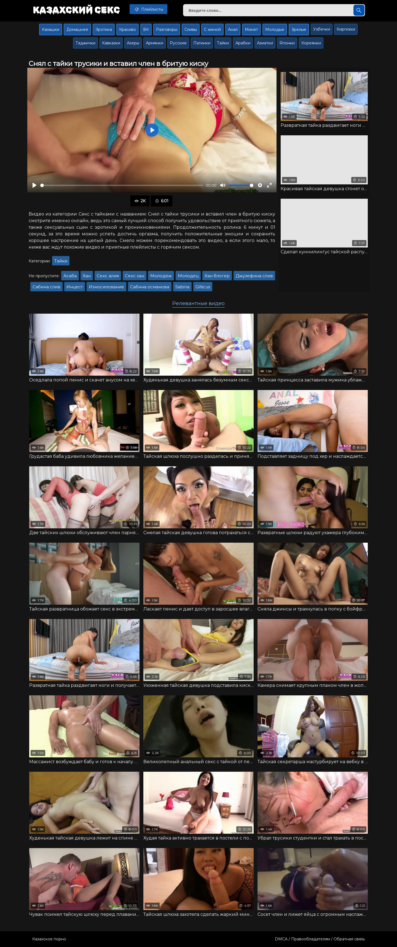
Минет (251, 29)
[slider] (121, 185)
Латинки (201, 43)
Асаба (70, 275)
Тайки (223, 43)
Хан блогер (217, 275)
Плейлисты (148, 9)
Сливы (190, 29)
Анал (233, 29)
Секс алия (108, 275)
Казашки (50, 29)
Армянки (154, 43)
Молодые (274, 29)
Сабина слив (46, 286)
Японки (287, 43)
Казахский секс (76, 10)
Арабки (242, 43)
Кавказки (111, 43)
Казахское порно (49, 939)
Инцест (74, 286)
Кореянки (311, 43)
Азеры (133, 43)
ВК (146, 29)
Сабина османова (149, 286)
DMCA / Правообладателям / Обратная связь (320, 939)
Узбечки (321, 29)
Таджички (85, 43)
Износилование (106, 286)
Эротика (103, 29)
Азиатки (265, 43)
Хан (87, 275)
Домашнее (77, 29)
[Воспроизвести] (34, 185)
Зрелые (298, 29)
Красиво (127, 29)
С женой (212, 29)
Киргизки (346, 29)
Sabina (182, 286)
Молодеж (161, 275)
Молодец (188, 275)
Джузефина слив (254, 275)
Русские (178, 43)
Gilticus (202, 286)
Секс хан (134, 275)
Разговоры (166, 29)
